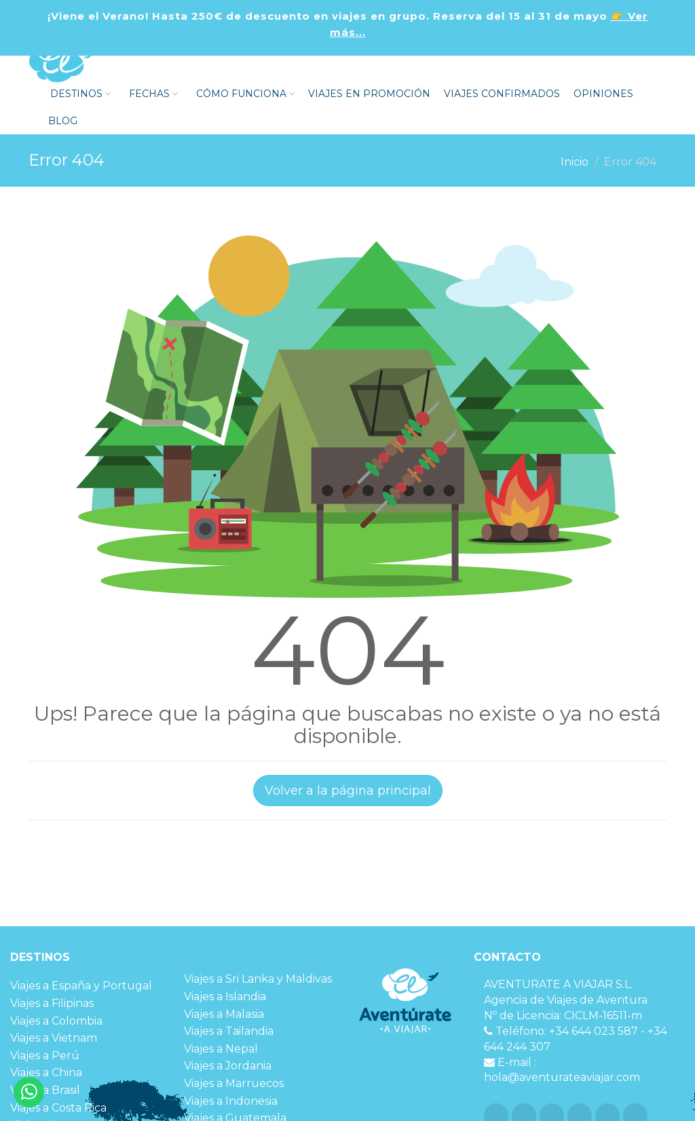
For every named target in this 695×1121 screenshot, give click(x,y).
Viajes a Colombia (56, 1020)
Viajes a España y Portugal (81, 985)
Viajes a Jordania (227, 1065)
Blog (61, 121)
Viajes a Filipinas (52, 1003)
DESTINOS (79, 94)
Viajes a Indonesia (231, 1101)
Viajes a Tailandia (229, 1031)
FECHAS (152, 94)
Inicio (574, 161)
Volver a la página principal (348, 790)
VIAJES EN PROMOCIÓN (369, 94)
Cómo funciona (244, 94)
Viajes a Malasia (224, 1014)
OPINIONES (603, 94)
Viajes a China (46, 1072)
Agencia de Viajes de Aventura (565, 999)
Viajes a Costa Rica (58, 1107)
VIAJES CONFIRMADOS (502, 94)
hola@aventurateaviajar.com (562, 1077)
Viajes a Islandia (225, 996)
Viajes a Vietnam (53, 1037)
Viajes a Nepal (221, 1048)
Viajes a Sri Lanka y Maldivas (258, 978)
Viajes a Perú (44, 1055)
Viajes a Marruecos (234, 1083)
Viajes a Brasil (45, 1090)
